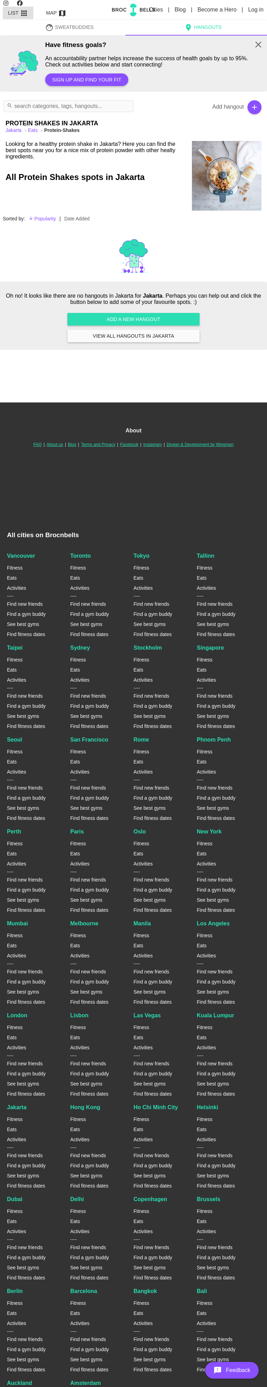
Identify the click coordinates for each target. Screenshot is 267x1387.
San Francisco (89, 740)
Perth (14, 831)
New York (209, 831)
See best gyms (23, 624)
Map (56, 13)
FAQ (37, 444)
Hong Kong (85, 1107)
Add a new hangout (133, 319)
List (18, 13)
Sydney (80, 648)
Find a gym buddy (26, 614)
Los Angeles (213, 923)
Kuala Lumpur (215, 1015)
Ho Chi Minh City (156, 1107)
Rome (141, 740)
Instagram (152, 444)
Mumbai (17, 923)
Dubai (14, 1199)
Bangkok (145, 1291)
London (17, 1015)
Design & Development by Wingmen (200, 444)
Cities (156, 10)
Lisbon (79, 1015)
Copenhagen (150, 1199)
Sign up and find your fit (86, 79)
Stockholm (148, 648)
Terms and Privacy (98, 444)
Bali (202, 1291)
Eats (33, 130)
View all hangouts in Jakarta (133, 336)
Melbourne (84, 923)
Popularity (42, 218)
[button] (232, 1370)
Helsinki (207, 1107)
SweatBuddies (69, 27)
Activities (16, 588)
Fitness (15, 568)
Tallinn (205, 556)
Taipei (15, 648)
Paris (77, 831)
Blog (181, 10)
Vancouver (21, 556)
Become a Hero (217, 10)
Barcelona (83, 1291)
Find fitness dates (26, 634)
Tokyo (141, 556)
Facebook (129, 444)
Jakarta (16, 1107)
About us (55, 444)
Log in (256, 10)
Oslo (140, 831)
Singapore (210, 648)
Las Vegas (147, 1015)
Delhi (77, 1199)
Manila (142, 923)
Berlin (15, 1291)
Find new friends (25, 604)
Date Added (77, 218)
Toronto (80, 556)
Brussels (208, 1199)
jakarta (14, 130)
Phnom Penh (214, 740)
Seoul (14, 740)
